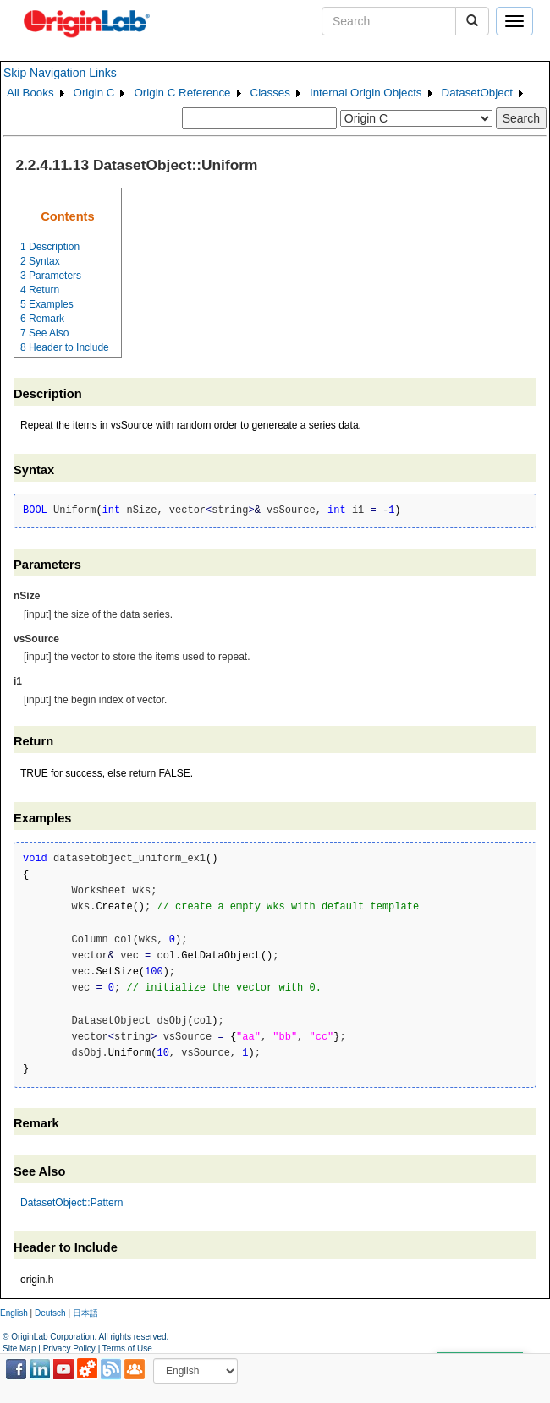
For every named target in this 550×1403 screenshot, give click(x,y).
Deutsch (50, 1313)
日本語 (85, 1313)
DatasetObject (477, 92)
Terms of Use (127, 1348)
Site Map (19, 1348)
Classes (270, 92)
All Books (30, 92)
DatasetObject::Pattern (71, 1203)
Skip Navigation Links (60, 72)
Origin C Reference (182, 92)
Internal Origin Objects (366, 92)
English (14, 1313)
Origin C (94, 92)
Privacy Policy (69, 1348)
